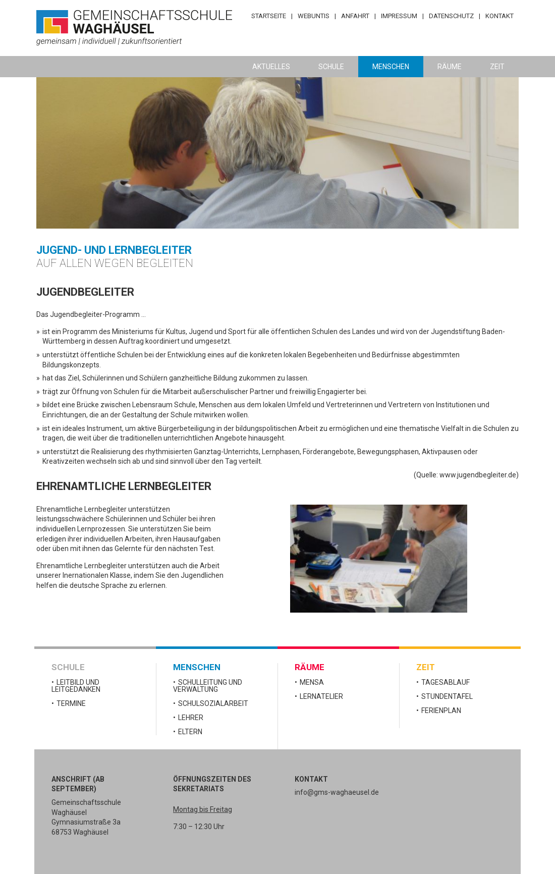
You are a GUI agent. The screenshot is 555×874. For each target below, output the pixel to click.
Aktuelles (271, 67)
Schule (331, 67)
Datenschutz (451, 16)
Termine (71, 703)
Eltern (190, 732)
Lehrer (190, 718)
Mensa (312, 682)
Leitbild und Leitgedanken (75, 685)
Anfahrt (355, 16)
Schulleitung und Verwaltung (207, 685)
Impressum (399, 16)
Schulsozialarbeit (213, 703)
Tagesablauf (445, 682)
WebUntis (313, 16)
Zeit (497, 67)
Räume (449, 67)
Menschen (390, 67)
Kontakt (499, 16)
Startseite (268, 16)
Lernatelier (321, 696)
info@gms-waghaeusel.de (337, 792)
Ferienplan (441, 710)
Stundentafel (447, 696)
